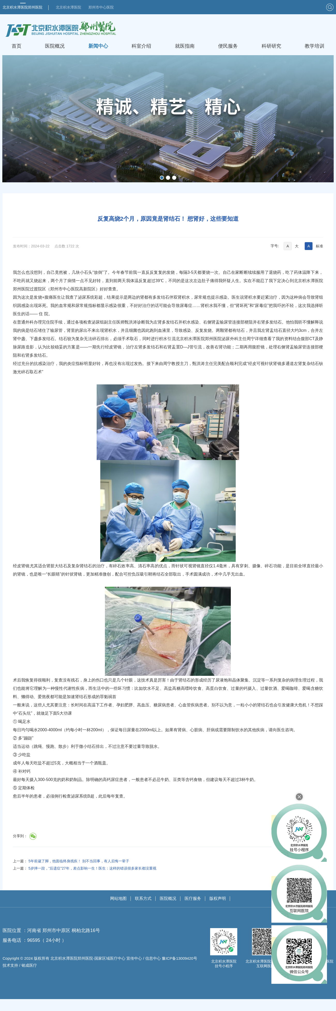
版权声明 (217, 910)
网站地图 (118, 910)
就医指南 (185, 46)
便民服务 (228, 46)
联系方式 (143, 910)
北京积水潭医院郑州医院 (22, 7)
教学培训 (314, 46)
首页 (16, 46)
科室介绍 (141, 46)
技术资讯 (59, 190)
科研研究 (271, 46)
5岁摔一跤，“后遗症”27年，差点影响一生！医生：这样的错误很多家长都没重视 (92, 880)
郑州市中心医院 (101, 7)
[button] (162, 177)
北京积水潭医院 (68, 7)
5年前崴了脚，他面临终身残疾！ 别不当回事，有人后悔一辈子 (78, 873)
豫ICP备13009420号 (179, 970)
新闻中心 (98, 46)
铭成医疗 (29, 977)
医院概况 (55, 46)
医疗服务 (193, 910)
